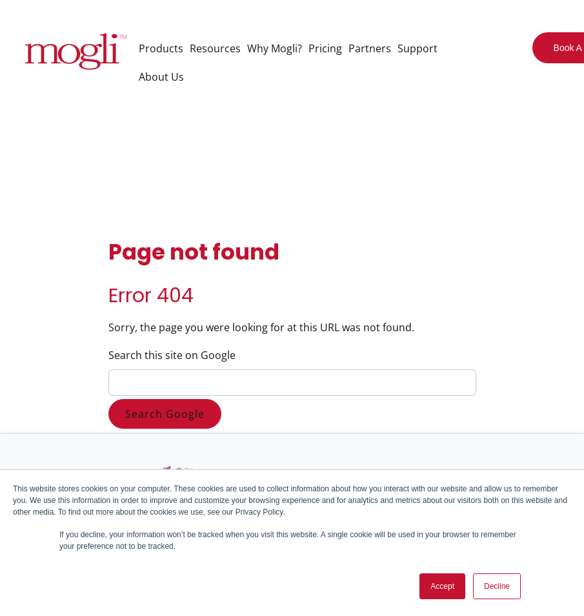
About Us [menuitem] (161, 77)
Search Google (165, 414)
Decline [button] (497, 586)
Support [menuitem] (418, 48)
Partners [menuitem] (369, 48)
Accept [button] (442, 586)
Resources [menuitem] (215, 48)
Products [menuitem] (161, 48)
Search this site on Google (172, 355)
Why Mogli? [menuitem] (274, 48)
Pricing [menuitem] (325, 48)
